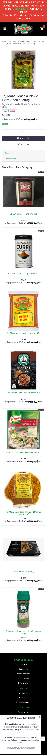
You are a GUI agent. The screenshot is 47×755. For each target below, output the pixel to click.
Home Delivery (23, 678)
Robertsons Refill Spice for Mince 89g (23, 393)
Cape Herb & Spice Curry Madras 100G (23, 273)
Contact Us (23, 669)
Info (37, 119)
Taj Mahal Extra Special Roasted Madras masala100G (23, 513)
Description (9, 153)
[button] (23, 144)
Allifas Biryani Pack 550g (23, 571)
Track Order (23, 698)
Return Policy (23, 683)
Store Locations (23, 674)
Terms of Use (23, 712)
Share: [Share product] (9, 111)
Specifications (10, 159)
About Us (23, 665)
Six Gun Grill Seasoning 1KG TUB (23, 214)
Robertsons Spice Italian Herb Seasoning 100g (23, 632)
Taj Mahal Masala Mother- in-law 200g (23, 333)
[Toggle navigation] (5, 29)
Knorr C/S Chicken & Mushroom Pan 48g (23, 452)
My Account (23, 693)
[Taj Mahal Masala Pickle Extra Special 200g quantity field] (23, 132)
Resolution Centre (23, 702)
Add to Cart (23, 138)
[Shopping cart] (42, 29)
